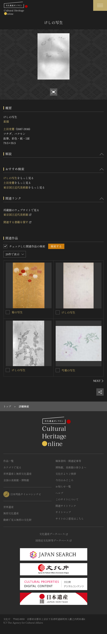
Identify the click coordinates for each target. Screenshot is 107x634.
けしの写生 (10, 178)
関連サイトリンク (65, 506)
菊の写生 (17, 312)
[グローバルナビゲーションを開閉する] (100, 5)
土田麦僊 (8, 129)
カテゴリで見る (12, 467)
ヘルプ (59, 493)
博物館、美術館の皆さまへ (70, 467)
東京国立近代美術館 (15, 187)
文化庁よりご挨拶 (65, 474)
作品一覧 (8, 461)
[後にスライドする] (98, 380)
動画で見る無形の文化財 (17, 520)
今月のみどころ (64, 480)
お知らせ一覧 (63, 486)
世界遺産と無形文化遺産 (17, 474)
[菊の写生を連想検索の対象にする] (8, 312)
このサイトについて (67, 499)
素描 (6, 121)
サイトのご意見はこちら (69, 518)
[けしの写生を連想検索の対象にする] (58, 312)
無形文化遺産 (11, 513)
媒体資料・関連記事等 (68, 461)
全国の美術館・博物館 (16, 480)
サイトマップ (63, 512)
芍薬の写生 (68, 370)
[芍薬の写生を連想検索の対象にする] (58, 370)
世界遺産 (8, 507)
